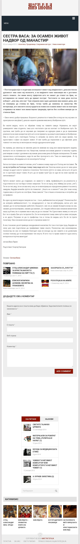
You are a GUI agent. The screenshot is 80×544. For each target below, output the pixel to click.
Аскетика (22, 44)
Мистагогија (48, 538)
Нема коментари (59, 44)
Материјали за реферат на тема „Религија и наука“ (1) (44, 438)
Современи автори (43, 44)
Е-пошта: (11, 325)
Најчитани (31, 419)
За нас (17, 541)
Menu (6, 23)
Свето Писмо (29, 541)
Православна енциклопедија (52, 541)
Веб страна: (11, 336)
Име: (9, 314)
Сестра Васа (15, 258)
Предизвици (31, 44)
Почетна (7, 541)
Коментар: (11, 346)
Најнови (49, 419)
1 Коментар (7, 276)
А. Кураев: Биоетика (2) (43, 476)
